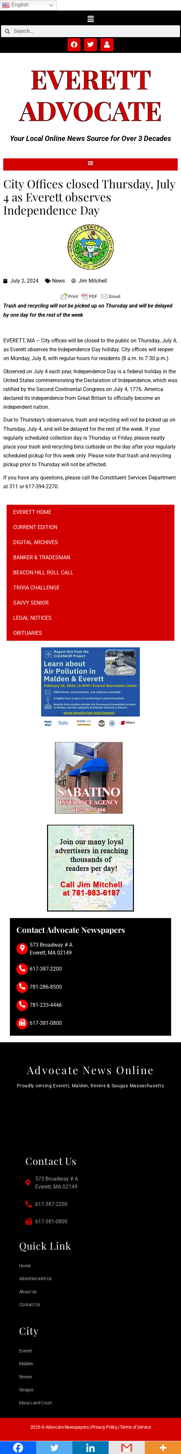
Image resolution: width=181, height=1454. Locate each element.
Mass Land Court (35, 1402)
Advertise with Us (35, 1278)
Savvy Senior (31, 603)
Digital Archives (35, 542)
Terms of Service (135, 1427)
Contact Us (29, 1304)
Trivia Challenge (36, 588)
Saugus (26, 1389)
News (58, 281)
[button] (90, 18)
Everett (90, 78)
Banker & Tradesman (41, 557)
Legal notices (32, 618)
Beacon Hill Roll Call (43, 572)
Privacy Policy (104, 1427)
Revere (25, 1376)
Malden (26, 1363)
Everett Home (32, 512)
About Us (28, 1291)
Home (25, 1265)
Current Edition (35, 527)
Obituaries (27, 633)
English (15, 5)
